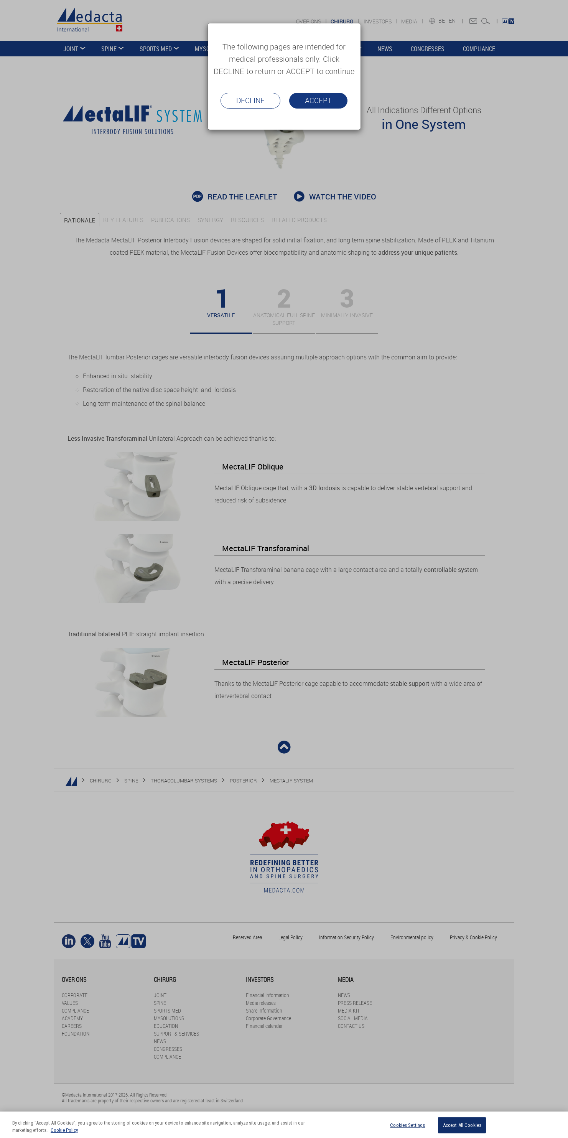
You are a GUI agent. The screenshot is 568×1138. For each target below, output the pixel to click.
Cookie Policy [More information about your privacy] (64, 1130)
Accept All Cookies (462, 1125)
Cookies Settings (407, 1125)
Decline (250, 100)
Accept (318, 100)
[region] (284, 1125)
